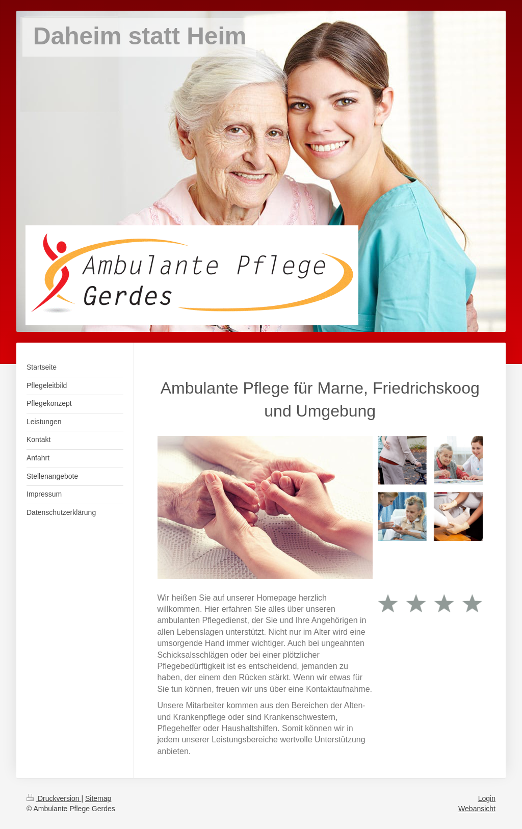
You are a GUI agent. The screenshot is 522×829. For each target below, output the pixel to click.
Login (486, 798)
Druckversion (54, 798)
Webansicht (476, 809)
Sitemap (98, 798)
